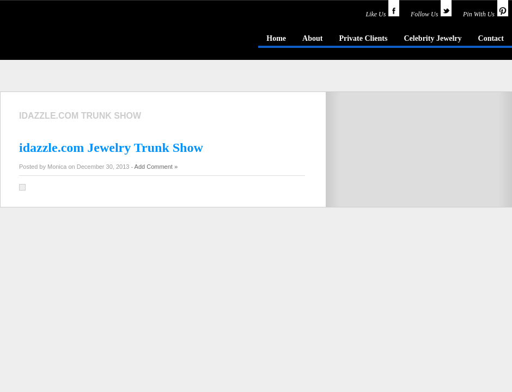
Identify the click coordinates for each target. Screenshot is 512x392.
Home (276, 38)
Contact (491, 38)
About (312, 38)
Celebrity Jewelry (432, 38)
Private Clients (363, 38)
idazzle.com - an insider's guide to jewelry (78, 37)
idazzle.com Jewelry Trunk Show (111, 147)
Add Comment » (156, 166)
